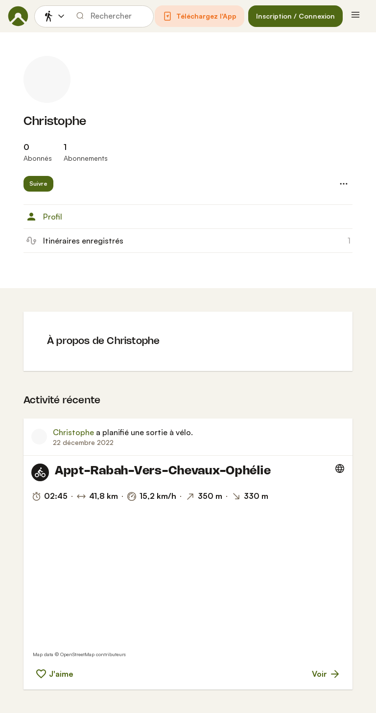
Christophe (55, 121)
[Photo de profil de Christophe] (47, 79)
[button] (199, 16)
